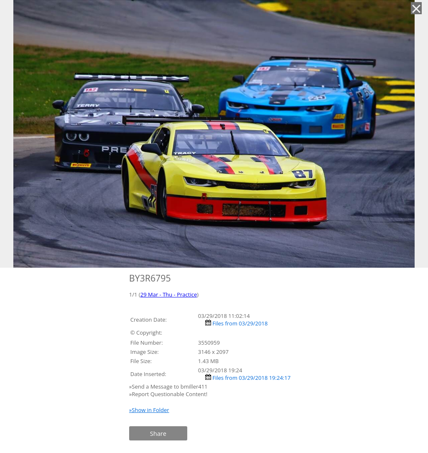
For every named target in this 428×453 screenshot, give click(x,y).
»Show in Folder (149, 410)
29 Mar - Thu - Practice (168, 294)
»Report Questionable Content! (168, 394)
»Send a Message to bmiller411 (169, 386)
